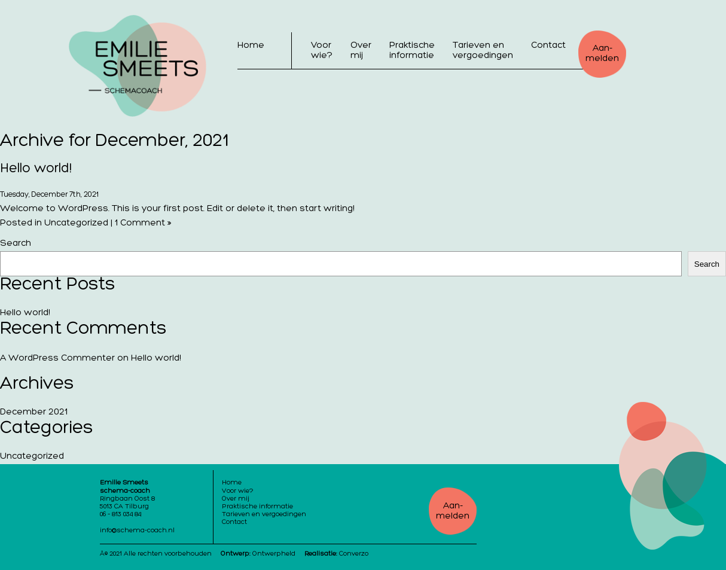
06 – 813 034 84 (120, 514)
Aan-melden (602, 53)
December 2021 (34, 412)
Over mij (360, 50)
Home (250, 45)
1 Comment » (143, 223)
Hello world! (36, 169)
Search (15, 243)
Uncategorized (76, 223)
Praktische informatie (412, 50)
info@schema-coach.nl (137, 531)
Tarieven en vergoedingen (483, 50)
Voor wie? (322, 50)
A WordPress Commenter (57, 358)
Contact (548, 45)
